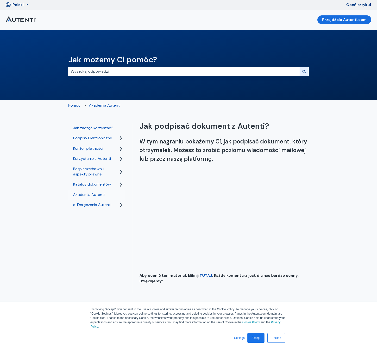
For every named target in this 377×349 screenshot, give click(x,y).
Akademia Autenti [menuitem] (89, 194)
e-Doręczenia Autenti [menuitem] (92, 204)
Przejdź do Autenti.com (344, 19)
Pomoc (74, 105)
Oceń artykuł (358, 4)
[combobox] (184, 71)
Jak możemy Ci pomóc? (112, 60)
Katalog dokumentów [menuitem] (92, 184)
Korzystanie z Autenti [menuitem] (92, 158)
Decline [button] (276, 338)
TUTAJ (206, 275)
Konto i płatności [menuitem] (88, 148)
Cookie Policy (251, 322)
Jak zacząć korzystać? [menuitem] (93, 127)
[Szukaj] (304, 71)
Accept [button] (255, 338)
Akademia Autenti (104, 105)
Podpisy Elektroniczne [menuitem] (92, 138)
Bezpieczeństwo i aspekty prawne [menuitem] (88, 171)
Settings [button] (239, 338)
